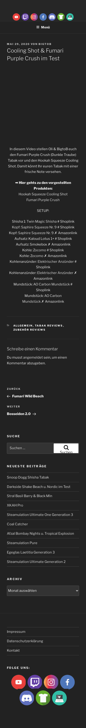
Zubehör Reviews (29, 329)
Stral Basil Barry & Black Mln (29, 496)
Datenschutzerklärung (25, 641)
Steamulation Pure (22, 543)
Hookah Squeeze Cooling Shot (43, 194)
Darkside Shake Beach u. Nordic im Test (38, 487)
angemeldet (33, 357)
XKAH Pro (15, 505)
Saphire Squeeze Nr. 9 (39, 227)
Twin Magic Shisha (42, 221)
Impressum (16, 632)
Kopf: (16, 227)
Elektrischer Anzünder (56, 262)
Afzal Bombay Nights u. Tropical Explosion (40, 533)
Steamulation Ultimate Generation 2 (36, 562)
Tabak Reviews (49, 325)
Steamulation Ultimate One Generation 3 (40, 515)
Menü (43, 27)
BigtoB (45, 44)
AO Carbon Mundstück (51, 284)
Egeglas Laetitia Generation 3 (31, 552)
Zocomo (39, 250)
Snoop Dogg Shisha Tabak (28, 477)
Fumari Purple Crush (43, 200)
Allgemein (23, 325)
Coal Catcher (17, 524)
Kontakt (13, 650)
